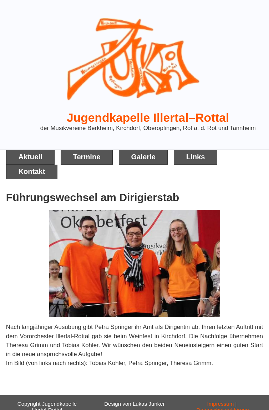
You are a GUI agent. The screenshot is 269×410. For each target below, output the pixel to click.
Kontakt (31, 171)
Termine (87, 157)
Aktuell (30, 157)
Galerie (143, 157)
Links (195, 157)
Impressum (220, 404)
